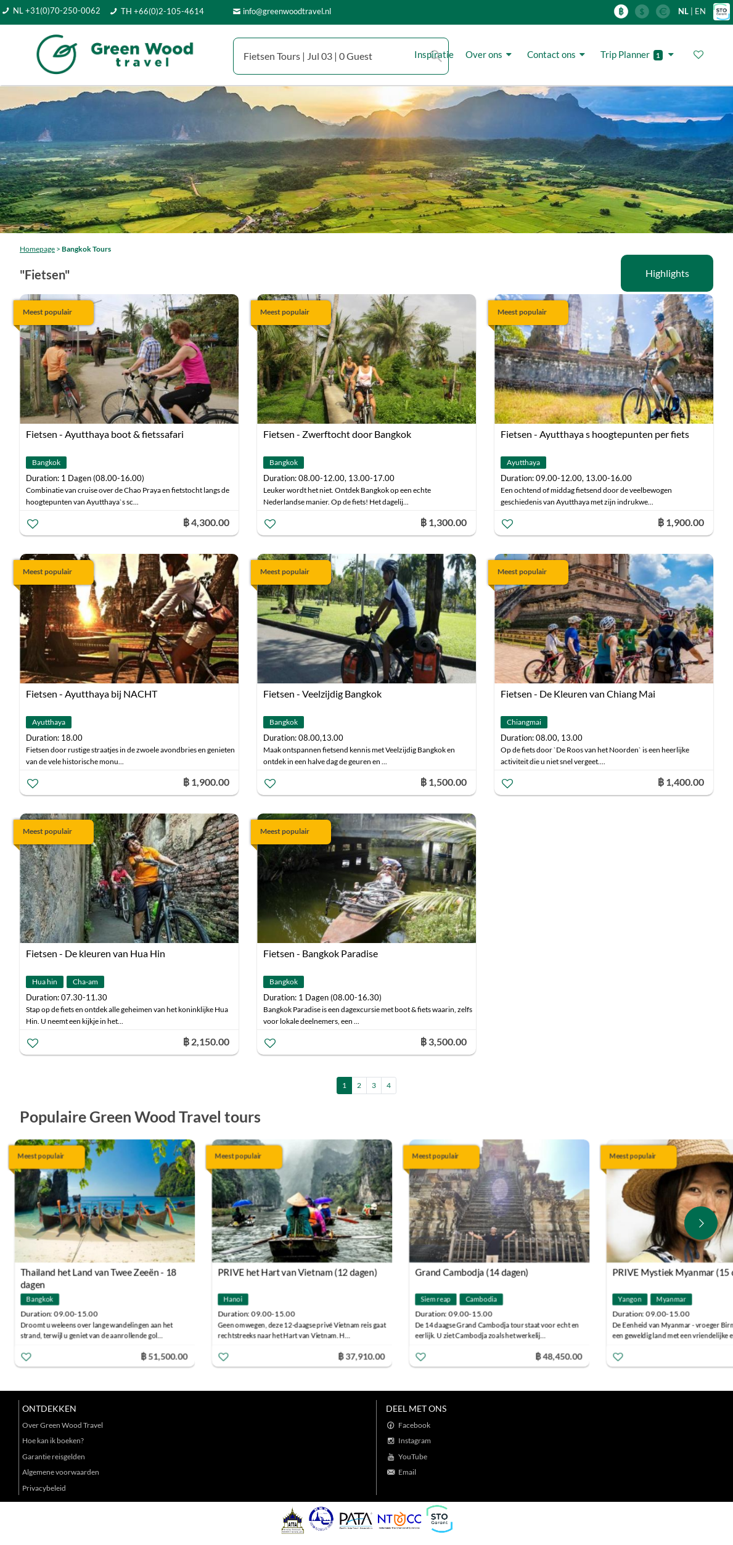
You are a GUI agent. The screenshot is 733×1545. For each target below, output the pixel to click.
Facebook (414, 1425)
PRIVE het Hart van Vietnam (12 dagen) (303, 1272)
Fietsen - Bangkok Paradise (320, 953)
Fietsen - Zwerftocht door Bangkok (337, 434)
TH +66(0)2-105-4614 (162, 11)
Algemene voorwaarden (60, 1472)
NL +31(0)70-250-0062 (56, 10)
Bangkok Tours (86, 248)
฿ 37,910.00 (367, 1356)
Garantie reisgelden (53, 1456)
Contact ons (558, 54)
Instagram (414, 1440)
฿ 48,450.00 (564, 1356)
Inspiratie (434, 54)
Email (407, 1472)
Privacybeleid (44, 1488)
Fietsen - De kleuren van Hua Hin (95, 953)
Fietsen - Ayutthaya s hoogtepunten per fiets (595, 434)
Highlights (667, 273)
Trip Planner (639, 54)
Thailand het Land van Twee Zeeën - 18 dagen (104, 1274)
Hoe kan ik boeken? (53, 1440)
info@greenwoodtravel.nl (287, 11)
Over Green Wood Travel (62, 1425)
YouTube (412, 1456)
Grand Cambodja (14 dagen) (477, 1272)
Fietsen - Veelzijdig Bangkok (322, 693)
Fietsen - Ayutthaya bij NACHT (91, 693)
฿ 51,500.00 (170, 1356)
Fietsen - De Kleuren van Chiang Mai (578, 693)
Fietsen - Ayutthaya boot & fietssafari (105, 434)
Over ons (490, 54)
